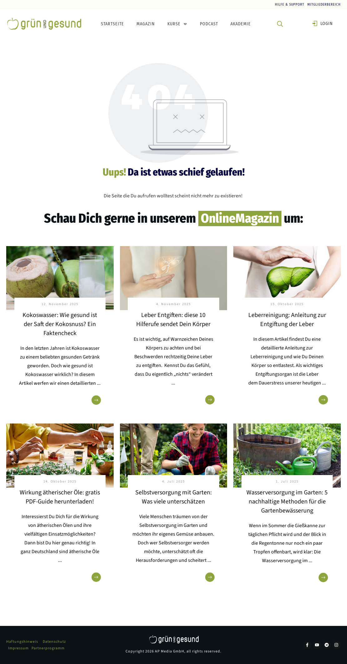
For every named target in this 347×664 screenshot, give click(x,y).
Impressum (18, 648)
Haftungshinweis (22, 641)
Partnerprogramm (48, 648)
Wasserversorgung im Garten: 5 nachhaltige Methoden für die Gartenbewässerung (287, 501)
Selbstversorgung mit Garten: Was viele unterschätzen (173, 497)
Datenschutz (54, 641)
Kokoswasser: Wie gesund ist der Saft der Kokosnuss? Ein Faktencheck (59, 324)
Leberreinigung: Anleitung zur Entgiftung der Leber (287, 320)
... (99, 383)
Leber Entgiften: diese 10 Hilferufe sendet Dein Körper (173, 320)
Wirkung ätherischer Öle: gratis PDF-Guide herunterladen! (60, 497)
